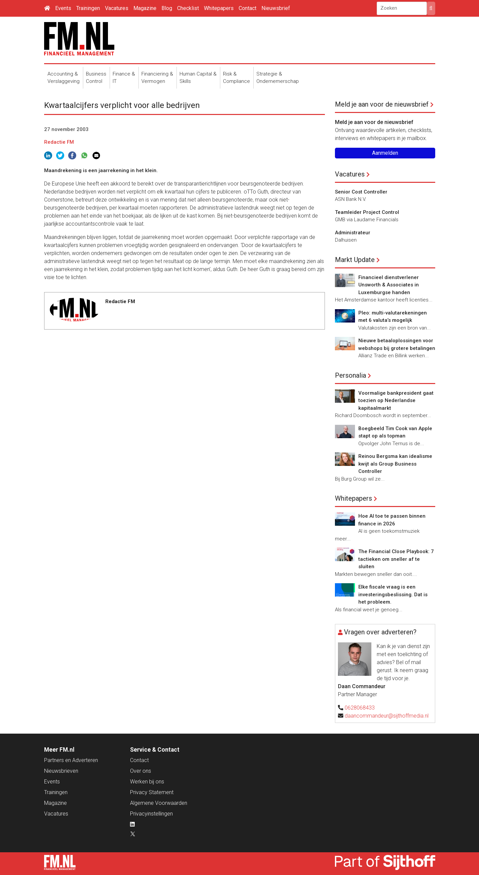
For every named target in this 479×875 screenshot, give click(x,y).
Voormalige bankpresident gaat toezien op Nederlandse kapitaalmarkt (396, 400)
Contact (247, 8)
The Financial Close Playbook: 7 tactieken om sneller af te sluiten (396, 559)
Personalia (350, 375)
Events (63, 8)
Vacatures (116, 8)
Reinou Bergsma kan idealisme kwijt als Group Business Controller (395, 463)
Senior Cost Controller (361, 192)
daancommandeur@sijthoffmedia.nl (387, 716)
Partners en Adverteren (71, 760)
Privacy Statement (151, 792)
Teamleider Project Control (367, 212)
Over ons (140, 771)
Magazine (144, 8)
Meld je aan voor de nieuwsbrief (382, 104)
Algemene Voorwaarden (158, 803)
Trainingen (88, 8)
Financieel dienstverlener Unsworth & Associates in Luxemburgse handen (388, 284)
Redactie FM (59, 142)
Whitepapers (219, 8)
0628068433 (360, 708)
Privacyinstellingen (151, 813)
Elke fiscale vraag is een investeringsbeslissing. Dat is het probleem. (393, 594)
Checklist (188, 8)
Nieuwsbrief (275, 8)
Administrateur (352, 233)
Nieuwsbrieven (61, 771)
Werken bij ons (147, 781)
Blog (166, 8)
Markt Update (355, 260)
